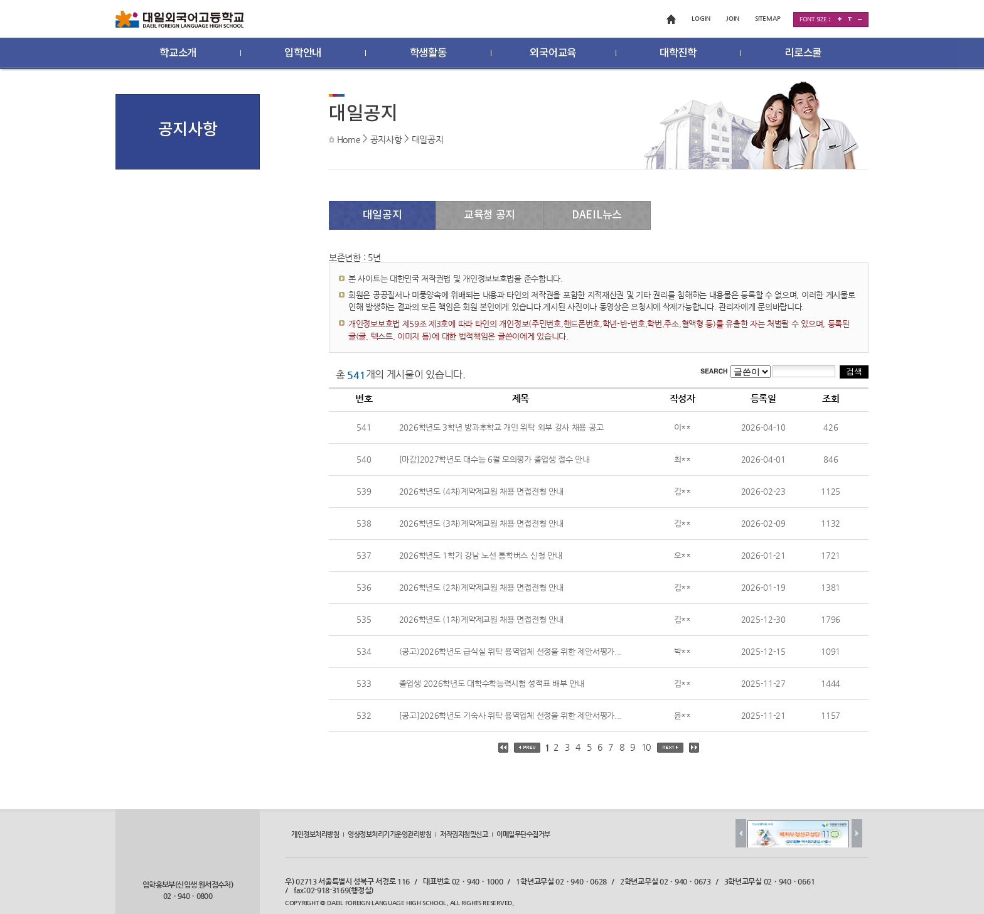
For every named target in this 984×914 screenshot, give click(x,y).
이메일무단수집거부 (523, 834)
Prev (740, 833)
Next (857, 833)
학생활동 (428, 53)
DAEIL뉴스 (597, 215)
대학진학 (678, 53)
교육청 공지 (489, 215)
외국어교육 (553, 53)
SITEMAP (768, 18)
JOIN (732, 18)
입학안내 (302, 53)
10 (646, 747)
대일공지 (428, 139)
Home (349, 139)
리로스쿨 (802, 53)
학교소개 (177, 53)
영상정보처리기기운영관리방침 (389, 834)
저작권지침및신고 (464, 834)
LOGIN (701, 18)
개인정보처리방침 (315, 834)
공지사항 (386, 139)
